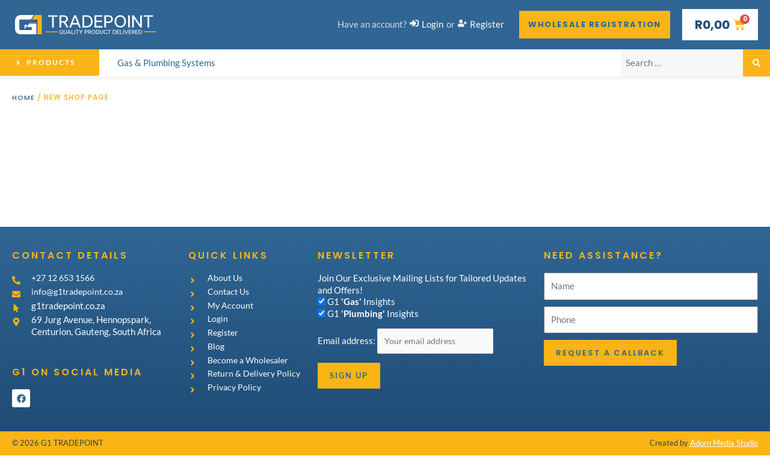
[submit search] (756, 62)
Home (23, 97)
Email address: (347, 341)
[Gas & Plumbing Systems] (166, 63)
